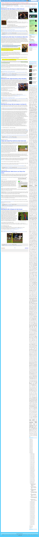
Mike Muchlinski (34, 300)
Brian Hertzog (35, 129)
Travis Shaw (35, 414)
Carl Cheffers (36, 138)
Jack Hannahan (35, 220)
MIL (34, 272)
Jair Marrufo (31, 221)
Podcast (35, 323)
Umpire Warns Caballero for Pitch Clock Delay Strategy (32, 21)
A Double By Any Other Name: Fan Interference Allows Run (14, 36)
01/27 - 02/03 (32, 521)
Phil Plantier (31, 323)
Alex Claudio (35, 94)
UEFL (4, 34)
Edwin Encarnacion (34, 184)
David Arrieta (34, 168)
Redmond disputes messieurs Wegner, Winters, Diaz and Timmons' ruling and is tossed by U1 (14, 31)
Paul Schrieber (33, 319)
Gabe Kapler (30, 200)
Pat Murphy (30, 317)
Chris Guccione (35, 148)
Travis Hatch (32, 414)
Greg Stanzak (33, 207)
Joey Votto (31, 242)
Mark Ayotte (32, 278)
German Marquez (31, 205)
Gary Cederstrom (31, 201)
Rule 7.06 (35, 369)
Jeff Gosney (33, 230)
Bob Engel (33, 119)
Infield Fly (5, 205)
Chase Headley (32, 145)
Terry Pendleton (35, 401)
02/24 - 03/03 (32, 517)
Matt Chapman (31, 288)
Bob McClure (31, 120)
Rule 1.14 (32, 342)
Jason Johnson (30, 226)
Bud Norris (32, 135)
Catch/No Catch (35, 142)
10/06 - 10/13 (32, 466)
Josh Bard (31, 252)
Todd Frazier (35, 406)
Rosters (33, 340)
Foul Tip (30, 197)
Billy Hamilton (36, 117)
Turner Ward (34, 417)
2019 (30, 446)
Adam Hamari (33, 90)
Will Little (30, 430)
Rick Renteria (33, 330)
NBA (35, 305)
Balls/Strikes (32, 110)
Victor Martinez (34, 426)
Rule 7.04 (21, 205)
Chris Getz (32, 148)
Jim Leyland (35, 237)
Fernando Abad (34, 194)
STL (34, 382)
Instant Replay (35, 218)
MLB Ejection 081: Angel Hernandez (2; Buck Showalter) (13, 78)
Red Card (30, 329)
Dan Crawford (33, 161)
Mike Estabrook (17, 74)
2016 (30, 449)
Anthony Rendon (31, 104)
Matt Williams (30, 290)
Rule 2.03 (32, 355)
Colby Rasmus (34, 155)
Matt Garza (34, 288)
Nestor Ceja (35, 308)
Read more (33, 33)
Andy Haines (35, 100)
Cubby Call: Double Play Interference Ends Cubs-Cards (13, 140)
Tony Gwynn (36, 411)
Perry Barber (36, 320)
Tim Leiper (30, 404)
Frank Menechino (35, 198)
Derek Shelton (34, 174)
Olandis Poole (34, 313)
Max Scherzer (33, 291)
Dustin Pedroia (31, 181)
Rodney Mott (30, 336)
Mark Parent (30, 282)
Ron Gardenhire (35, 336)
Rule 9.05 (33, 375)
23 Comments (10, 204)
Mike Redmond (34, 301)
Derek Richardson (30, 174)
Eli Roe (34, 187)
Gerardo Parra (35, 204)
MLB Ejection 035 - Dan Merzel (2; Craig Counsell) (34, 78)
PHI (29, 314)
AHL (35, 87)
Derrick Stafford (34, 175)
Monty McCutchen (34, 304)
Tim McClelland (33, 404)
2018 (30, 447)
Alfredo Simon (34, 97)
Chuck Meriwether (33, 151)
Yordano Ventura (35, 434)
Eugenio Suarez (33, 192)
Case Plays (34, 141)
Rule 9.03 (36, 374)
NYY (36, 306)
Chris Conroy (33, 147)
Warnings (30, 429)
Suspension (30, 398)
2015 (30, 450)
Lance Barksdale (35, 265)
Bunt (34, 135)
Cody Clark (36, 154)
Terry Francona (31, 401)
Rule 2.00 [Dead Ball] (32, 346)
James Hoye (34, 223)
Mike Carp (31, 297)
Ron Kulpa (36, 337)
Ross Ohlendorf (33, 339)
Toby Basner (31, 406)
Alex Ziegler (33, 96)
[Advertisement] (10, 250)
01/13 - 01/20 (32, 523)
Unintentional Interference (32, 423)
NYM (34, 306)
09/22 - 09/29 (32, 468)
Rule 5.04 (36, 361)
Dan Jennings (34, 162)
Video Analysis (24, 168)
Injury (31, 218)
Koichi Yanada (33, 262)
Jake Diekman (34, 221)
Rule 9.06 (36, 375)
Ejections (17, 245)
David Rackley (30, 171)
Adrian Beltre (33, 91)
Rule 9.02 (33, 374)
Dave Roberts (34, 167)
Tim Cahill (32, 403)
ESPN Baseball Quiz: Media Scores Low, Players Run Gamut (13, 172)
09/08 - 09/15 (32, 470)
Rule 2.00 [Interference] (10, 168)
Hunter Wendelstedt (12, 74)
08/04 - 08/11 (32, 475)
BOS (34, 109)
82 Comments (10, 244)
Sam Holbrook (32, 384)
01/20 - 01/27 (32, 522)
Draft (36, 180)
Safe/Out (19, 245)
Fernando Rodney (31, 195)
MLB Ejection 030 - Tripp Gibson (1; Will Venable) (34, 70)
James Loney (30, 224)
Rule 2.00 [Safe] (33, 353)
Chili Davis (36, 146)
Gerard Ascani (32, 204)
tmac (36, 435)
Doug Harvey (30, 180)
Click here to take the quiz (4, 201)
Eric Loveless (30, 191)
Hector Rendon (35, 211)
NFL (29, 306)
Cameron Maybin (31, 138)
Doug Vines (34, 180)
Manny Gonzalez (35, 275)
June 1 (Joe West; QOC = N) (18, 228)
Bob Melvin (34, 120)
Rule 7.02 (30, 368)
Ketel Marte (31, 258)
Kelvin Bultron (35, 256)
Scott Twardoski (33, 387)
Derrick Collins (30, 175)
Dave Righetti (31, 167)
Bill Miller (36, 115)
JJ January (32, 220)
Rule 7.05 (32, 369)
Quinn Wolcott (33, 326)
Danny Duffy (33, 164)
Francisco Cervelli (31, 198)
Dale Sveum (10, 245)
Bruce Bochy (34, 132)
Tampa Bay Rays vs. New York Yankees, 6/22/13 (9, 71)
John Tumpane (34, 246)
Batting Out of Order (32, 113)
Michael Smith (33, 294)
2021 (30, 444)
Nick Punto (36, 311)
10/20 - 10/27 (32, 464)
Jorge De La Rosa (33, 250)
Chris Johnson (31, 149)
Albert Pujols (30, 93)
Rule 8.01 (34, 372)
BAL (31, 109)
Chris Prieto (35, 149)
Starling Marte (33, 394)
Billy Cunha (33, 117)
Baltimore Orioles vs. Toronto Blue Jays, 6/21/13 (9, 97)
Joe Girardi (33, 240)
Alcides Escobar (31, 94)
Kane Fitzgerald (33, 255)
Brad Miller (30, 122)
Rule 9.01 (30, 374)
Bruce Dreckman (31, 133)
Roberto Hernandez (31, 333)
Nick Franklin (30, 310)
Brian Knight (30, 130)
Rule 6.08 (18, 205)
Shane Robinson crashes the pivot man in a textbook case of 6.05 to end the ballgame (13, 165)
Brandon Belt (33, 123)
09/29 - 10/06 (32, 467)
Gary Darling (35, 201)
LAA (33, 264)
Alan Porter (5, 74)
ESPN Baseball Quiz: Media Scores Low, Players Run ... (33, 498)
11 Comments (10, 73)
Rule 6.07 (15, 205)
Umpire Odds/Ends (14, 75)
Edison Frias (33, 183)
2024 (30, 441)
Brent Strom (33, 126)
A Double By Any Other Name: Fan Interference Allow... (33, 487)
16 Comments (10, 167)
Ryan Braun (36, 378)
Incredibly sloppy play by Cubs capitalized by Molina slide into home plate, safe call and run (14, 231)
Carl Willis (31, 139)
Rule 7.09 (26, 205)
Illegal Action (30, 216)
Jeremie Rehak (34, 233)
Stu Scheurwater (34, 397)
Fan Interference (31, 193)
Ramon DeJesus (31, 327)
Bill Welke (35, 116)
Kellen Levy (32, 256)
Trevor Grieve (30, 416)
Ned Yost (32, 307)
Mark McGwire (31, 281)
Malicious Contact (34, 274)
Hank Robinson (30, 210)
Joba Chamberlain (33, 239)
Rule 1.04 (20, 74)
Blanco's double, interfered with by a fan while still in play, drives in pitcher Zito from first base (14, 30)
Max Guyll (30, 291)
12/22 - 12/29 (32, 454)
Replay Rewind (33, 329)
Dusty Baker (35, 181)
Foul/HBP (34, 197)
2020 (30, 445)
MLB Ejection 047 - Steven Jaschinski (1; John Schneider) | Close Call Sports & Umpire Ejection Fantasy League (32, 37)
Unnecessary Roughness (32, 424)
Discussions (35, 177)
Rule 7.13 (30, 371)
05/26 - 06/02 (32, 503)
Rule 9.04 (31, 375)
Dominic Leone (31, 178)
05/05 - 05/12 (32, 506)
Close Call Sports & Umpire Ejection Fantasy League (15, 2)
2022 (30, 443)
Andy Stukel (30, 101)
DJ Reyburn (13, 245)
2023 (30, 442)
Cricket (29, 159)
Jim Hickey (36, 236)
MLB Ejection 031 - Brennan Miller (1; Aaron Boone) (34, 74)
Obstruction (30, 313)
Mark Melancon (34, 281)
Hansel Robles (34, 210)
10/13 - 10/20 (32, 465)
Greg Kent (30, 207)
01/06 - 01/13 (32, 524)
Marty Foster (34, 284)
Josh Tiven (34, 253)
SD (34, 381)
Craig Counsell (31, 158)
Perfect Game (32, 320)
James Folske (30, 223)
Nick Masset (33, 311)
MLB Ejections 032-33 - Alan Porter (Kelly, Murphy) (34, 82)
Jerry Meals (30, 235)
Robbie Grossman (31, 332)
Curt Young (32, 159)
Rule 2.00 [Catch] (35, 345)
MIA (32, 272)
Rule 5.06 (36, 362)
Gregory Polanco (33, 208)
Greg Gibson (8, 74)
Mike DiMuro (30, 298)
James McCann (34, 224)
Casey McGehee (30, 142)
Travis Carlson (33, 413)
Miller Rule (33, 303)
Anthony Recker (34, 103)
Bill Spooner (31, 116)
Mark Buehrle (36, 278)
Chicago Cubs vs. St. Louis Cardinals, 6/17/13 (8, 230)
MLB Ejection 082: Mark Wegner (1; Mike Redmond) (12, 8)
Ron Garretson (31, 337)
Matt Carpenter (35, 287)
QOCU (32, 325)
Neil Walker (32, 308)
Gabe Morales (34, 200)
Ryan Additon (35, 377)
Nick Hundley (33, 310)
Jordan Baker (33, 249)
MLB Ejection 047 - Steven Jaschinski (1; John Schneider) (32, 26)
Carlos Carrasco (34, 139)
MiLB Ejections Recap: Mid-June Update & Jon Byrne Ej (13, 104)
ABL (32, 87)
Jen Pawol (33, 232)
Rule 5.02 (30, 361)
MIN (36, 272)
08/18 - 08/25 (32, 473)
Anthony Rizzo (34, 104)
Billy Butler (30, 117)
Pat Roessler (34, 317)
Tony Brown (33, 411)
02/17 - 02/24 (32, 518)
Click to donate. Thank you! (32, 43)
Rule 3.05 (32, 356)
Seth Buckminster (33, 390)
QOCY (36, 325)
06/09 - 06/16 (32, 501)
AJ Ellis (31, 88)
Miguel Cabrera (34, 295)
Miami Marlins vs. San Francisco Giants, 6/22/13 (9, 29)
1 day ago (30, 38)
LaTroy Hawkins (30, 265)
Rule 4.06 (30, 359)
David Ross (35, 171)
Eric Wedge (34, 191)
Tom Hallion (34, 408)
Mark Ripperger (34, 282)
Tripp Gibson (34, 416)
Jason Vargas (32, 227)
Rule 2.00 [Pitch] (32, 352)
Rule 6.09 (9, 75)
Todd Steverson (31, 407)
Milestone (30, 303)
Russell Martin (31, 377)
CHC (8, 245)
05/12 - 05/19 (32, 505)
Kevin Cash (35, 258)
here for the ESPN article (11, 201)
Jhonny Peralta (32, 236)
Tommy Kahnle (30, 410)
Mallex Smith (30, 275)
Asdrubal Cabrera (33, 107)
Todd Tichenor (35, 407)
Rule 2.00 (23, 74)
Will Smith (34, 430)
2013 (30, 452)
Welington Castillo (34, 429)
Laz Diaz (33, 268)
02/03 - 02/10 (32, 520)
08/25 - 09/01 (32, 472)
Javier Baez (36, 227)
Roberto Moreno (35, 333)
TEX (35, 398)
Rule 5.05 (32, 362)
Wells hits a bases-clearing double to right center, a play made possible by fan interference (14, 72)
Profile (33, 324)
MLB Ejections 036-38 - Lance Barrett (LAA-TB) (34, 66)
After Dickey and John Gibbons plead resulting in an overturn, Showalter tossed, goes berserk (14, 98)
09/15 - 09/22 (32, 469)
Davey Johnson (30, 168)
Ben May (36, 113)
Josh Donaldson (34, 252)
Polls (29, 324)
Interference (33, 219)
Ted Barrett (30, 400)
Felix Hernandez (30, 194)
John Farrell (32, 243)
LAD (35, 264)
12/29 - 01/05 (32, 453)
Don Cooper (35, 178)
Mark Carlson (31, 279)
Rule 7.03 (34, 368)
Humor (35, 213)
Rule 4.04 (33, 358)
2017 (30, 448)
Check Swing (31, 146)
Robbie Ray (35, 332)
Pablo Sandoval (35, 314)
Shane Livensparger (34, 391)
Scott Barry (33, 385)
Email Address (30, 48)
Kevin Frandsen (33, 259)
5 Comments (10, 136)
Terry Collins (34, 400)
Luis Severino (33, 271)
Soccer (30, 393)
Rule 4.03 (30, 358)
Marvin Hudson (31, 285)
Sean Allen (35, 388)
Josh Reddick (30, 253)
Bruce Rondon (35, 133)
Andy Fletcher (35, 99)
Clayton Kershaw (32, 152)
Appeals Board (6, 245)
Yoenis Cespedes (35, 433)
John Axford (34, 242)
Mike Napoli (30, 301)
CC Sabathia (33, 136)
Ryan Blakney (31, 378)
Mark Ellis (35, 279)
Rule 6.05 (15, 168)
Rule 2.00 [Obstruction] (34, 350)
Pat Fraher (31, 316)
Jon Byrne (9, 137)
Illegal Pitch (34, 216)
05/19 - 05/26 (32, 504)
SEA (36, 381)
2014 (30, 451)
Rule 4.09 (10, 205)
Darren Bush (33, 165)
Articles (36, 106)
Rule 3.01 (34, 355)
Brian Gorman (30, 129)
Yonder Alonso (31, 434)
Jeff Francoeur (33, 229)
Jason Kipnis (34, 226)
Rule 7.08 (23, 205)
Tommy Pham (34, 410)
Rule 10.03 (32, 343)
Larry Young (30, 268)
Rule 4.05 (35, 358)
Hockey (30, 213)
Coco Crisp (33, 154)
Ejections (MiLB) (6, 137)
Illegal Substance (31, 217)
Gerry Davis (35, 205)
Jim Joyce (31, 237)
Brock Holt (30, 132)
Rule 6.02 (32, 365)
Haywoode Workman (31, 211)
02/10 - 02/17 (32, 519)
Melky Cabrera (33, 292)
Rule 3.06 (34, 356)
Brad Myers (33, 122)
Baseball (31, 112)
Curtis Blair (35, 159)
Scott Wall (33, 388)
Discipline (32, 177)
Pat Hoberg (34, 316)
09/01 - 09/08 (32, 471)
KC (30, 255)
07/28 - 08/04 (32, 476)
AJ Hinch (34, 88)
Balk (36, 109)
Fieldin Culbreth (6, 168)
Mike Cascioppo (34, 297)
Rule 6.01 (35, 364)
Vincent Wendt (32, 39)
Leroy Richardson (33, 269)
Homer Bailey (33, 213)
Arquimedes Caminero (31, 106)
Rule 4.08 (32, 359)
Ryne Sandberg (31, 381)
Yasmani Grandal (31, 433)
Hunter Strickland (31, 214)
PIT (31, 314)
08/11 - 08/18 (32, 474)
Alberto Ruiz (34, 93)
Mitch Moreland (30, 304)
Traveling (30, 413)
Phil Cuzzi (32, 322)
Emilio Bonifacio (33, 188)
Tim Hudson (35, 403)
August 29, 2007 (15, 143)
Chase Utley (36, 145)
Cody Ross (31, 155)
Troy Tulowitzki (30, 417)
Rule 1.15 (34, 342)
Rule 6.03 (36, 365)
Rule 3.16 (3, 34)
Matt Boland (32, 287)
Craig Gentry (35, 158)
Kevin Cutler (30, 259)
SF (31, 382)
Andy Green (31, 100)
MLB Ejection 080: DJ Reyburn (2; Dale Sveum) (11, 209)
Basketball (36, 112)
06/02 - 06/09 (32, 502)
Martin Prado (30, 284)
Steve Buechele (33, 395)
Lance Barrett (32, 266)
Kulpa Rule (35, 263)
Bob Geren (36, 119)
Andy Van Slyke (33, 101)
